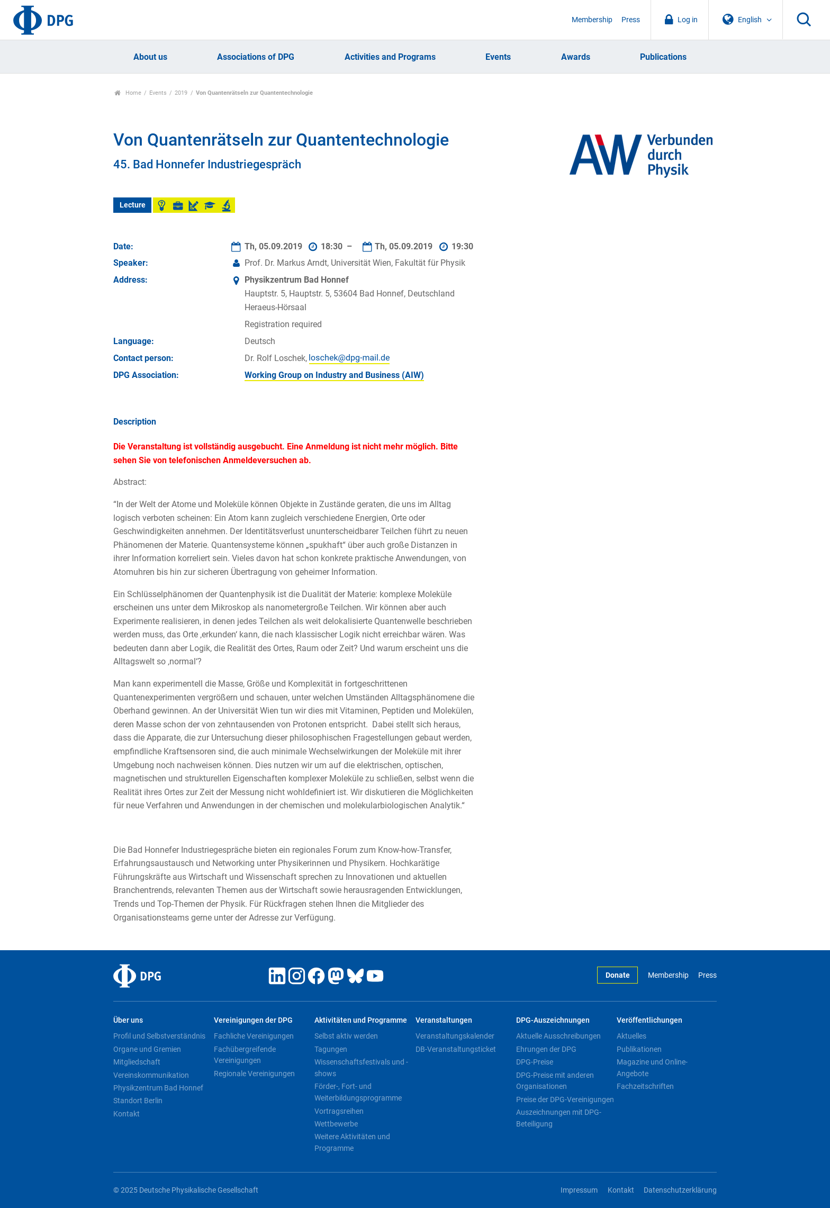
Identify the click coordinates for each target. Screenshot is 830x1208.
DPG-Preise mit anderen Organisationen (555, 1081)
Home (127, 92)
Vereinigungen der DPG (253, 1020)
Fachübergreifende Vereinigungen (245, 1055)
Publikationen (639, 1049)
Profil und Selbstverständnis (159, 1036)
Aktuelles (631, 1036)
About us (150, 57)
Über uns (128, 1020)
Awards (575, 57)
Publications (663, 57)
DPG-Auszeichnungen (553, 1020)
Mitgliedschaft (136, 1062)
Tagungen (330, 1049)
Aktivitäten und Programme (360, 1020)
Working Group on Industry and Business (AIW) (334, 375)
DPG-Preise (534, 1062)
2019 (181, 92)
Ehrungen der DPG (546, 1049)
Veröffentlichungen (649, 1020)
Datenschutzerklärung (680, 1190)
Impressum (579, 1190)
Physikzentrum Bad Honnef (158, 1088)
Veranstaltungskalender (455, 1036)
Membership (592, 19)
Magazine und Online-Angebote (652, 1068)
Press (630, 19)
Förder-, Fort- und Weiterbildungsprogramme (358, 1092)
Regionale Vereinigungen (254, 1073)
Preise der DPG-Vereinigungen (565, 1099)
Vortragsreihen (339, 1111)
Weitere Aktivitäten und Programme (352, 1142)
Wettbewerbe (336, 1124)
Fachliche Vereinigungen (254, 1036)
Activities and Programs (390, 57)
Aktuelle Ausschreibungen (558, 1036)
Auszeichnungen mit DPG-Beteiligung (558, 1118)
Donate (618, 975)
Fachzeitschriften (645, 1086)
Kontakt (126, 1114)
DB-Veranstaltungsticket (456, 1049)
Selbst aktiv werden (346, 1036)
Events (498, 57)
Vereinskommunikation (151, 1075)
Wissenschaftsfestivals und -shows (361, 1068)
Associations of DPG (255, 57)
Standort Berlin (138, 1100)
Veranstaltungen (444, 1020)
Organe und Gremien (147, 1049)
